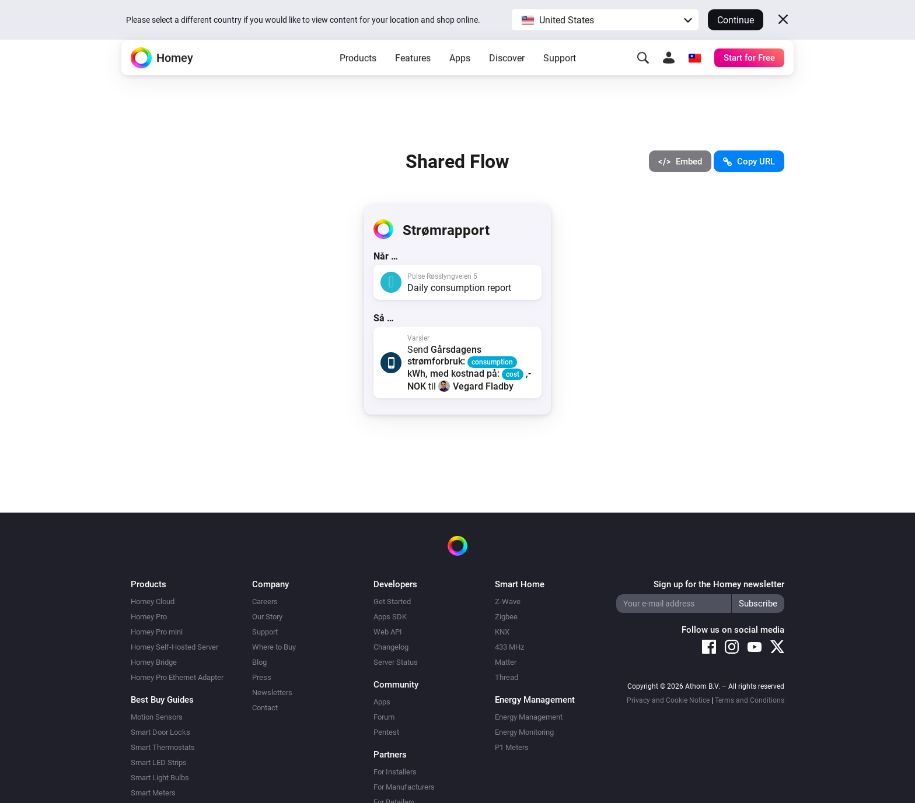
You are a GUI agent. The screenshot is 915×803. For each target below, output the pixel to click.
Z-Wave (508, 601)
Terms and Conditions (749, 700)
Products (358, 76)
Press (261, 677)
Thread (506, 677)
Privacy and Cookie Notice (668, 700)
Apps (459, 76)
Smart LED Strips (159, 762)
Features (413, 76)
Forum (383, 717)
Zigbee (506, 616)
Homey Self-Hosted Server (174, 647)
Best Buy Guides (162, 700)
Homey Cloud (152, 601)
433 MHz (509, 647)
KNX (502, 631)
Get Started (392, 601)
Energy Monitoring (524, 732)
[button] (605, 19)
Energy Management (529, 717)
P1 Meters (512, 747)
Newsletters (272, 692)
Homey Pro (149, 616)
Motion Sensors (157, 717)
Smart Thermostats (163, 747)
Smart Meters (153, 792)
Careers (265, 601)
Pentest (386, 732)
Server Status (395, 662)
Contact (265, 707)
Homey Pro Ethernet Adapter (177, 677)
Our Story (267, 616)
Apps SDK (390, 616)
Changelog (390, 647)
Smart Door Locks (160, 732)
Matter (505, 662)
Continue (735, 20)
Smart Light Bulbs (160, 777)
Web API (387, 631)
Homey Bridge (154, 662)
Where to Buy (274, 647)
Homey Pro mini (157, 631)
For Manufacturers (404, 787)
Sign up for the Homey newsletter (719, 584)
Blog (259, 662)
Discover (507, 76)
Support (559, 76)
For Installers (395, 771)
